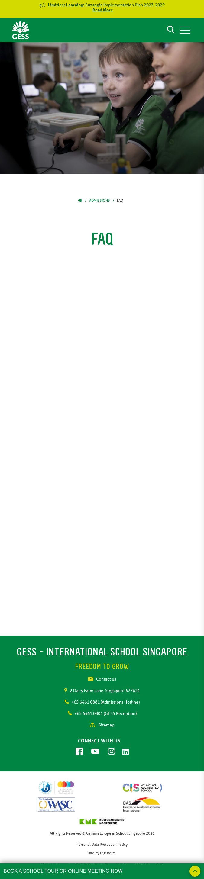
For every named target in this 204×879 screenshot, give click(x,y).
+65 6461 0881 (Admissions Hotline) (102, 702)
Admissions (99, 200)
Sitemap (102, 725)
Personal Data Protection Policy (102, 844)
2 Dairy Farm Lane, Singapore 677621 (102, 690)
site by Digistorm (102, 852)
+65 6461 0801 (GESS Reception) (102, 713)
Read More (102, 10)
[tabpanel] (102, 108)
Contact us (102, 679)
